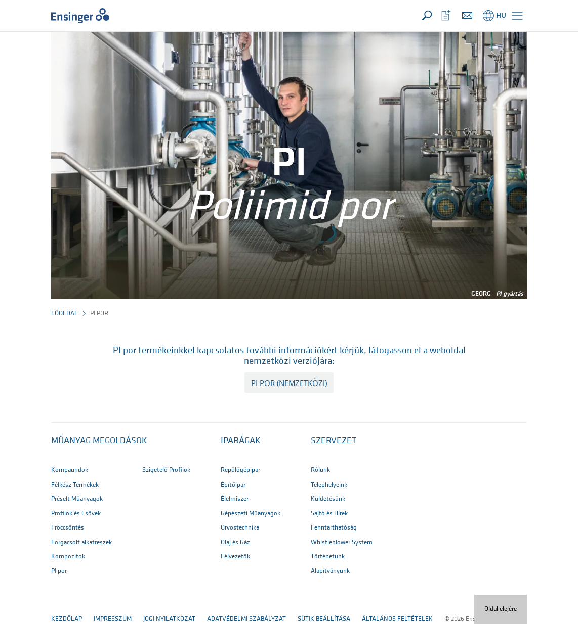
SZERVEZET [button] (333, 441)
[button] (517, 15)
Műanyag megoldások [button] (99, 441)
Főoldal (64, 313)
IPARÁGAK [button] (241, 441)
